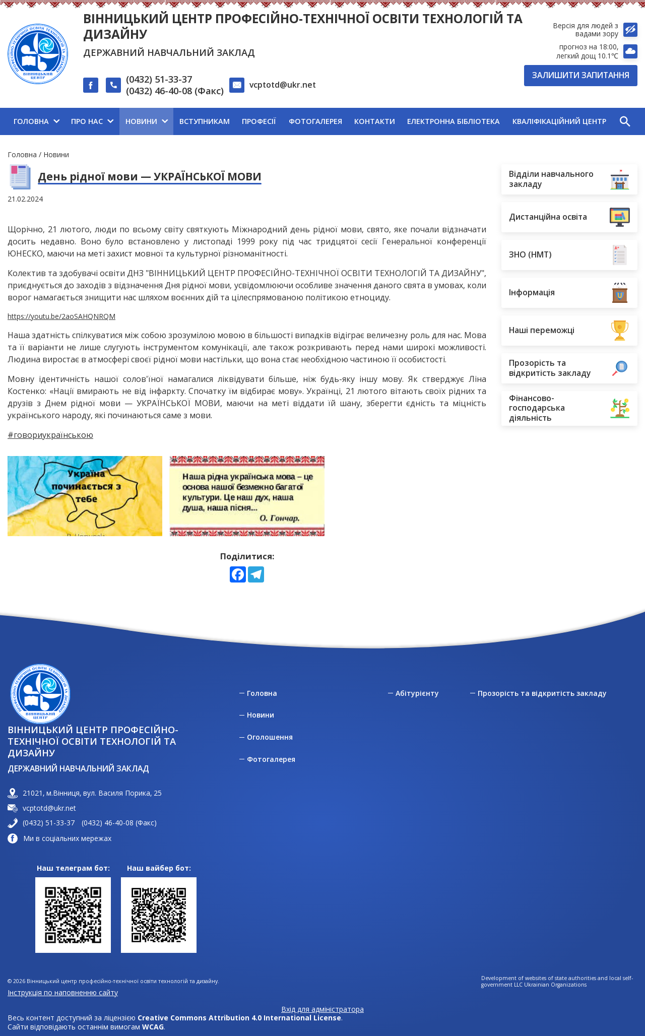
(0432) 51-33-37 (159, 79)
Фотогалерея (271, 759)
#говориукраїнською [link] (50, 434)
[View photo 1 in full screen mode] (246, 496)
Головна (22, 154)
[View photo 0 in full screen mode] (85, 496)
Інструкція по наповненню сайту (63, 992)
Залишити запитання (580, 75)
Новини (56, 154)
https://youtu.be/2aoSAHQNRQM (61, 316)
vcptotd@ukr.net (282, 84)
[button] (624, 121)
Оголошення (270, 737)
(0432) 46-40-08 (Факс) (175, 91)
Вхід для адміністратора (322, 1009)
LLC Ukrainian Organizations (550, 985)
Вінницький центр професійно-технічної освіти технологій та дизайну (303, 26)
